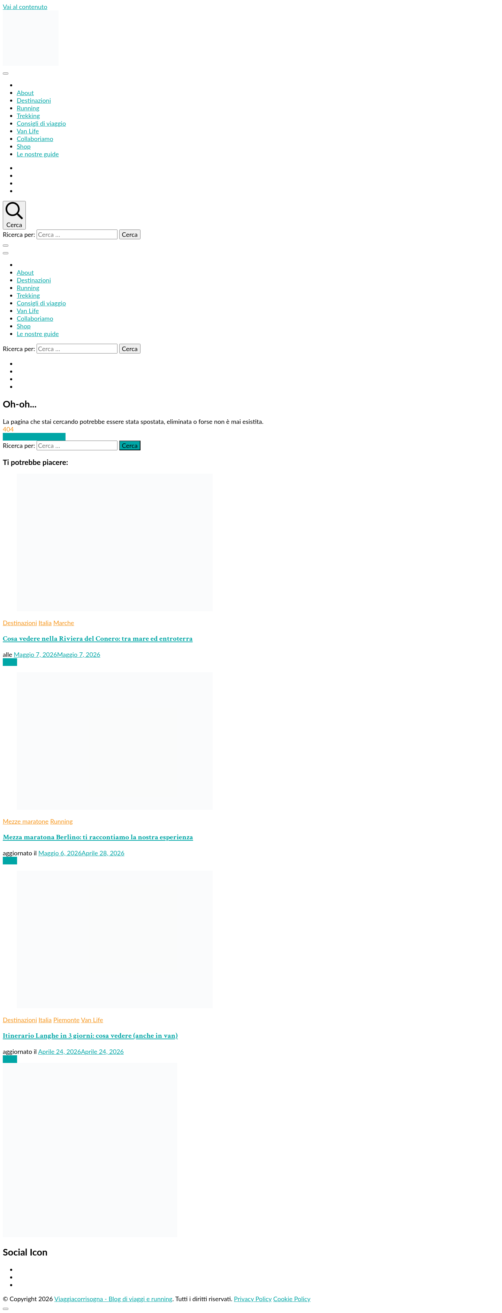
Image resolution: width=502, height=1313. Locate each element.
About (25, 92)
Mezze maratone (25, 821)
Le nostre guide (38, 154)
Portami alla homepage (34, 437)
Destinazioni (34, 100)
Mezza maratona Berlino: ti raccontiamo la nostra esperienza (98, 837)
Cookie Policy (292, 1299)
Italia (45, 623)
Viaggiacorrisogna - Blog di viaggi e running (113, 1299)
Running (28, 108)
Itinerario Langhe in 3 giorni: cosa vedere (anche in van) (90, 1035)
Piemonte (66, 1020)
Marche (63, 623)
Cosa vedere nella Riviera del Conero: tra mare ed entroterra (98, 638)
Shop (24, 146)
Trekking (28, 115)
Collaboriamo (35, 138)
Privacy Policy (253, 1299)
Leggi (10, 662)
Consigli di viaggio (41, 123)
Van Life (28, 131)
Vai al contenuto (25, 6)
